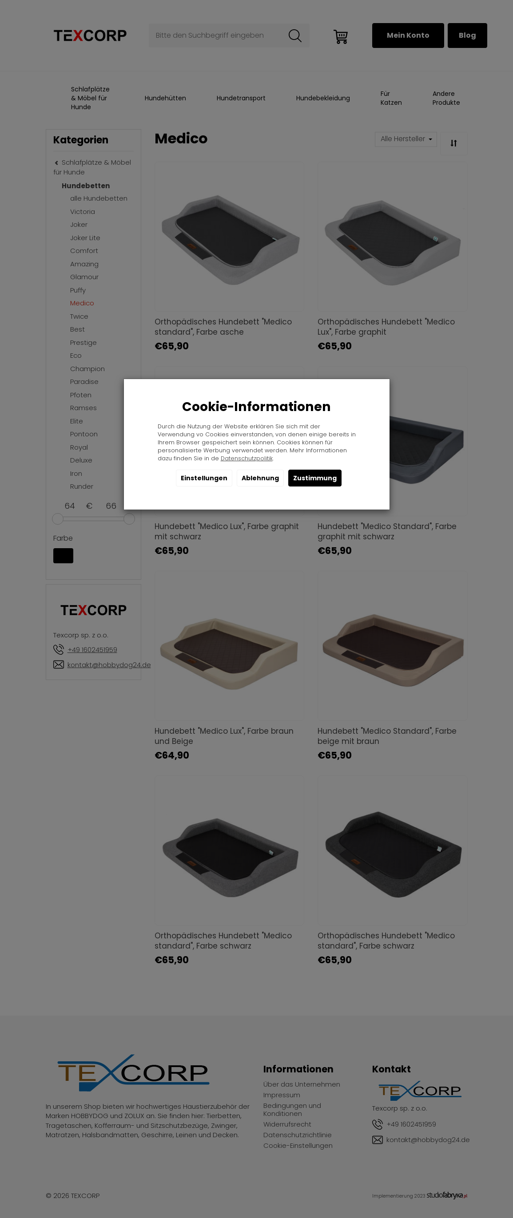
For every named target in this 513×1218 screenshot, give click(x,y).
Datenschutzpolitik (247, 458)
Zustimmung (315, 478)
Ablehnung (260, 478)
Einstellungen (204, 478)
